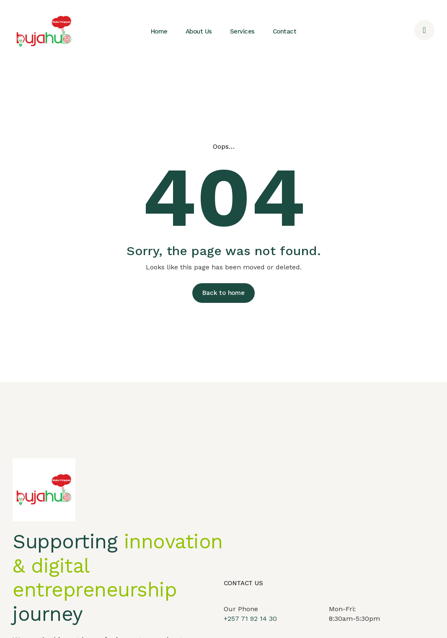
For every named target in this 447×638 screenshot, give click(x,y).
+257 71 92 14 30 (250, 627)
